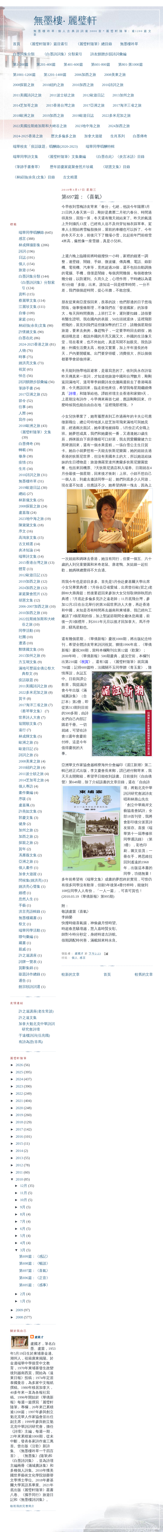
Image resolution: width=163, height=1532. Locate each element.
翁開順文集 (28, 724)
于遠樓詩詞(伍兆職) (34, 1035)
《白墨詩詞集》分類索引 (62, 54)
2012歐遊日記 (93, 95)
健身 (22, 824)
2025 (20, 1072)
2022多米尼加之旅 (116, 116)
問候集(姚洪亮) (31, 880)
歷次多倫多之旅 (63, 136)
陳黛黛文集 (28, 525)
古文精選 (70, 177)
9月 (23, 1207)
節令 (22, 401)
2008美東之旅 (115, 75)
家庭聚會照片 (29, 594)
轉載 (22, 450)
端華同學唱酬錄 (31, 233)
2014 (20, 1151)
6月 (23, 1229)
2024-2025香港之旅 (28, 136)
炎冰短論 (26, 550)
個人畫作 (26, 868)
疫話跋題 (26, 680)
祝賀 (22, 369)
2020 (20, 1108)
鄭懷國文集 (28, 649)
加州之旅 (26, 830)
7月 (23, 1221)
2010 (20, 1179)
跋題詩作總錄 (29, 974)
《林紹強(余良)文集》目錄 (34, 177)
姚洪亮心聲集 (29, 887)
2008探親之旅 (24, 85)
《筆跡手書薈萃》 (27, 167)
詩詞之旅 (26, 755)
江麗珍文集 (28, 307)
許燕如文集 (28, 811)
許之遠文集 (28, 1018)
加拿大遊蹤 (93, 136)
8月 (23, 1214)
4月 (23, 1243)
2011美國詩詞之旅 (27, 95)
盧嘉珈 (24, 513)
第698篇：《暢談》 (34, 1263)
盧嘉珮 (24, 805)
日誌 (22, 258)
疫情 (22, 462)
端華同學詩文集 (25, 157)
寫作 (22, 420)
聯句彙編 (26, 937)
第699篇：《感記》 (34, 1256)
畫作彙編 (26, 793)
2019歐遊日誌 (83, 116)
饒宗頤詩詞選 (29, 987)
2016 (20, 1137)
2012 (20, 1165)
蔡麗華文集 (28, 301)
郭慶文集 (26, 818)
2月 (23, 1294)
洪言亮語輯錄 (29, 912)
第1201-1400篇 (55, 75)
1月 (23, 1301)
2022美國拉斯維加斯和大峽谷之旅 (40, 126)
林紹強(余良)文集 (32, 326)
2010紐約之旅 (53, 85)
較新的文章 (71, 974)
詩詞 (22, 251)
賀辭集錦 (26, 968)
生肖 (22, 469)
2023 (20, 1086)
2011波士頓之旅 (62, 95)
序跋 (22, 799)
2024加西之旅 (119, 126)
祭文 (22, 924)
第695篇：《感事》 (34, 1285)
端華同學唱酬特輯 (100, 146)
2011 (20, 1172)
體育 (22, 569)
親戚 (22, 949)
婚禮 (22, 893)
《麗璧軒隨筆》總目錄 (94, 44)
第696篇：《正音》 (34, 1278)
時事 (22, 357)
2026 (20, 1065)
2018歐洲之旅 (24, 116)
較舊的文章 (144, 974)
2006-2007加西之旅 (34, 606)
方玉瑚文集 (28, 662)
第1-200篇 (20, 65)
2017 (20, 1129)
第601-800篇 (100, 65)
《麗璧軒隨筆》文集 (35, 432)
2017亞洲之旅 (94, 105)
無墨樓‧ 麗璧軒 (65, 20)
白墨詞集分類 (24, 54)
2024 (20, 1079)
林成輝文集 (28, 736)
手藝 (22, 905)
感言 (83, 957)
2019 (20, 1115)
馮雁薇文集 (28, 855)
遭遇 (22, 643)
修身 (22, 456)
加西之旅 (26, 837)
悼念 (22, 376)
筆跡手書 (26, 388)
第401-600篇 (73, 65)
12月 (24, 1186)
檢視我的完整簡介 (22, 1506)
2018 (20, 1122)
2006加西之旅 (85, 75)
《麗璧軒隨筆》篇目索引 (48, 44)
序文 (22, 531)
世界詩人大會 (29, 717)
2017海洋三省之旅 (127, 105)
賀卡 (22, 699)
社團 (22, 637)
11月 (24, 1193)
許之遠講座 (28, 955)
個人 (75, 957)
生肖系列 (117, 136)
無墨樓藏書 (28, 918)
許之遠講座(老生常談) (36, 1011)
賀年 (22, 849)
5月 (23, 1236)
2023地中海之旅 (87, 126)
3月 (23, 1250)
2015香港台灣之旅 (60, 105)
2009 (20, 1310)
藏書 (22, 943)
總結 (22, 494)
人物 (22, 351)
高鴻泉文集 (28, 538)
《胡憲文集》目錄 (115, 167)
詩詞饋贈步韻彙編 (33, 382)
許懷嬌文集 (28, 332)
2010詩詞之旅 (113, 85)
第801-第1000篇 (130, 65)
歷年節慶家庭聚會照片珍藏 (71, 167)
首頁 (16, 44)
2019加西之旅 (53, 116)
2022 (20, 1094)
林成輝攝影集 (29, 245)
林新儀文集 (28, 500)
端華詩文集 (28, 556)
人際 (22, 413)
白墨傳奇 (140, 136)
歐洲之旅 (26, 742)
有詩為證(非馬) (31, 1042)
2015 (20, 1144)
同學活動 (26, 631)
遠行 (22, 730)
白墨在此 (26, 338)
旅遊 (22, 270)
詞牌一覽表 (28, 962)
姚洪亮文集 (28, 363)
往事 (22, 407)
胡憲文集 (26, 600)
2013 (20, 1158)
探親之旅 (26, 843)
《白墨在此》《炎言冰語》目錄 (119, 157)
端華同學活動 (29, 930)
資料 (22, 294)
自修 (22, 313)
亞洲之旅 (26, 862)
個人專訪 (26, 786)
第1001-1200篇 (24, 75)
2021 (20, 1101)
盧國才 (39, 1337)
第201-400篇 (46, 65)
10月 (24, 1200)
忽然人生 (26, 899)
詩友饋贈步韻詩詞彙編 (108, 54)
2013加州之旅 (123, 95)
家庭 (22, 319)
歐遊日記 (26, 749)
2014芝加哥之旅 (25, 105)
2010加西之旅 (83, 85)
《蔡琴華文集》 (31, 711)
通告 (22, 981)
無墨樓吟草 (129, 44)
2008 (20, 1317)
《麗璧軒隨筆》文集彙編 (66, 157)
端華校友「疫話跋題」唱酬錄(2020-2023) (45, 146)
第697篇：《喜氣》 (34, 1271)
